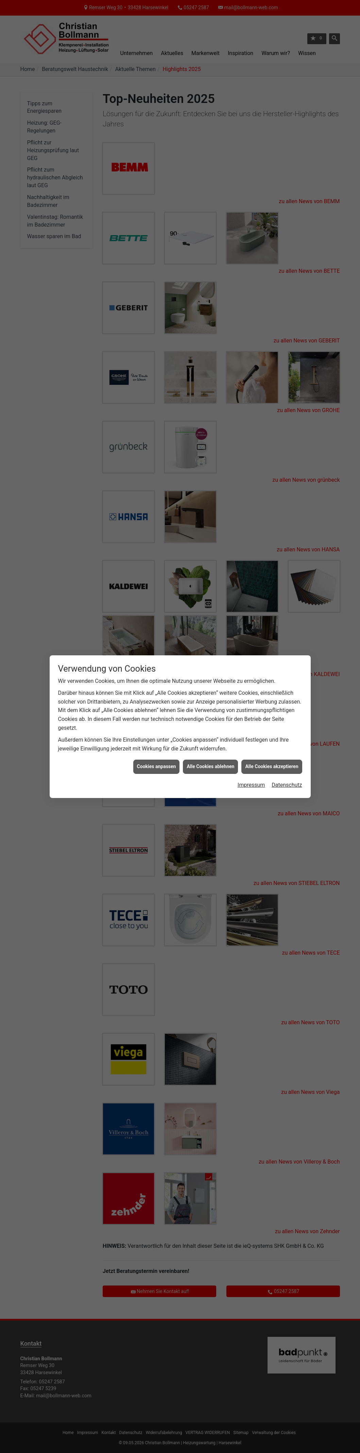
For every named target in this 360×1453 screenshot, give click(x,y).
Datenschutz (287, 785)
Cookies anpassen (156, 766)
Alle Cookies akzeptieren (271, 766)
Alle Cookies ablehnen (210, 766)
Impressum (251, 785)
